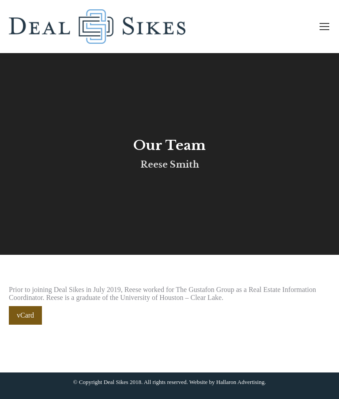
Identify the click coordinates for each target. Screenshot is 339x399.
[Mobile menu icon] (324, 26)
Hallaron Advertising (240, 382)
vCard (25, 315)
